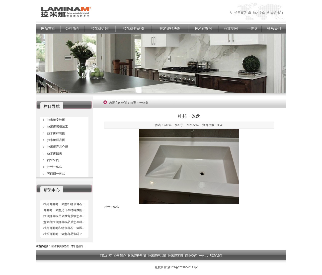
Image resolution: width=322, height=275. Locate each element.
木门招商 (77, 246)
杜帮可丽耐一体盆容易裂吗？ (62, 234)
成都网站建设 (60, 246)
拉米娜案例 (203, 28)
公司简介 (73, 28)
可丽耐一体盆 (56, 173)
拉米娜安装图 (56, 120)
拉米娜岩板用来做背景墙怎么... (63, 216)
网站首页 (48, 28)
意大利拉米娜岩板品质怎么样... (63, 222)
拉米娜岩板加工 (57, 126)
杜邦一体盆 (54, 167)
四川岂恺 (148, 267)
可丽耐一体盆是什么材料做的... (63, 210)
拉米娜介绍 (100, 28)
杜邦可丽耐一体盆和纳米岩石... (63, 204)
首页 (133, 102)
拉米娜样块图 (170, 28)
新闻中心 (52, 190)
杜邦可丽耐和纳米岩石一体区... (63, 228)
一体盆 (252, 28)
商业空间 (231, 28)
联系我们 (274, 28)
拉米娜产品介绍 (57, 146)
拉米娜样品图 (133, 28)
